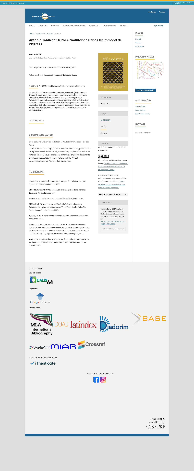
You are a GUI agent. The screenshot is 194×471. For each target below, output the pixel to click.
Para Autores (140, 110)
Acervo (39, 33)
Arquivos (43, 26)
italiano (138, 42)
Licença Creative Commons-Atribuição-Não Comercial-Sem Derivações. (111, 184)
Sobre (123, 26)
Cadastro (152, 12)
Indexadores (110, 26)
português (139, 46)
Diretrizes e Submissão (74, 26)
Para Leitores (140, 106)
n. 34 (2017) (48, 33)
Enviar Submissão (145, 90)
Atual (32, 26)
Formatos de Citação (112, 229)
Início (31, 33)
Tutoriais (94, 26)
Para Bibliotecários (142, 114)
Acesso (162, 12)
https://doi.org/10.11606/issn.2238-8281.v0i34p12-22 (55, 67)
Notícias (55, 26)
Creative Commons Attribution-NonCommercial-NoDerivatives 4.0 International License (113, 167)
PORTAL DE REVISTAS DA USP (13, 3)
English (138, 39)
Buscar (158, 26)
